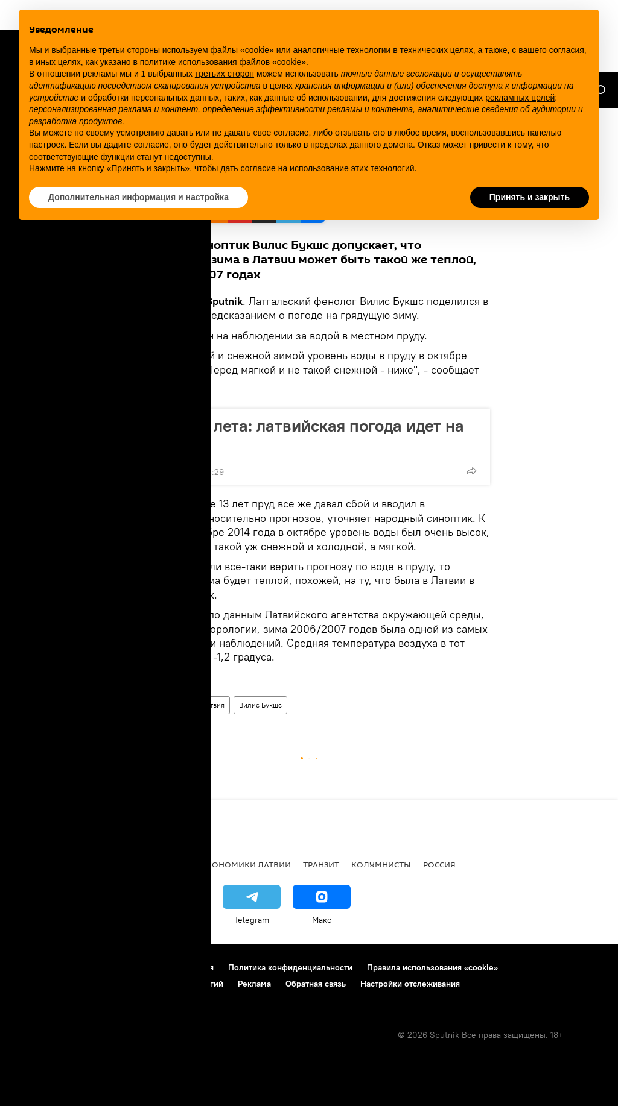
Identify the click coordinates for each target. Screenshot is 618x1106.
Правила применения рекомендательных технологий (118, 983)
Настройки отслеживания (410, 983)
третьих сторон (224, 73)
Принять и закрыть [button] (529, 197)
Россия (439, 864)
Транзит (321, 864)
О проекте (33, 967)
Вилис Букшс (260, 704)
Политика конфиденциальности (290, 967)
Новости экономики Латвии (225, 864)
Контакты (86, 967)
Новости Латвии (160, 704)
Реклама (254, 983)
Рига (92, 864)
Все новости (41, 864)
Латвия (213, 704)
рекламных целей (520, 97)
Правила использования (166, 967)
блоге (178, 315)
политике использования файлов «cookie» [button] (223, 62)
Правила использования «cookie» (432, 967)
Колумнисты (381, 864)
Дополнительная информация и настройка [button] (138, 197)
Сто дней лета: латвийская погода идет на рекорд (302, 435)
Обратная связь (315, 983)
